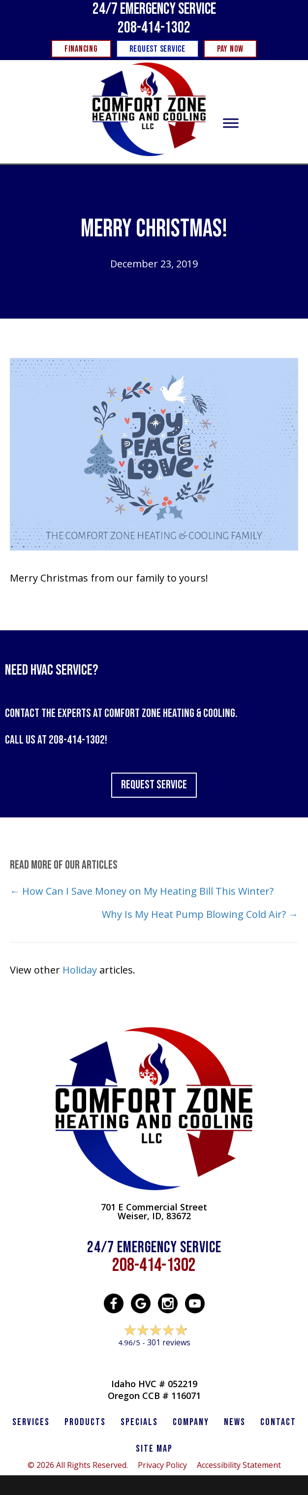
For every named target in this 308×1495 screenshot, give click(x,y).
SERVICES (31, 1422)
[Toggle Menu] (231, 123)
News (235, 1422)
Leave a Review (154, 1361)
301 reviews (168, 1342)
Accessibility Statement (239, 1465)
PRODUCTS (85, 1422)
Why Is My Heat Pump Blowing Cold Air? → (200, 914)
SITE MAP (154, 1449)
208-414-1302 (154, 27)
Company (191, 1422)
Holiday (79, 969)
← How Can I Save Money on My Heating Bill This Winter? (142, 891)
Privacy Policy (162, 1465)
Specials (139, 1422)
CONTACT (278, 1422)
